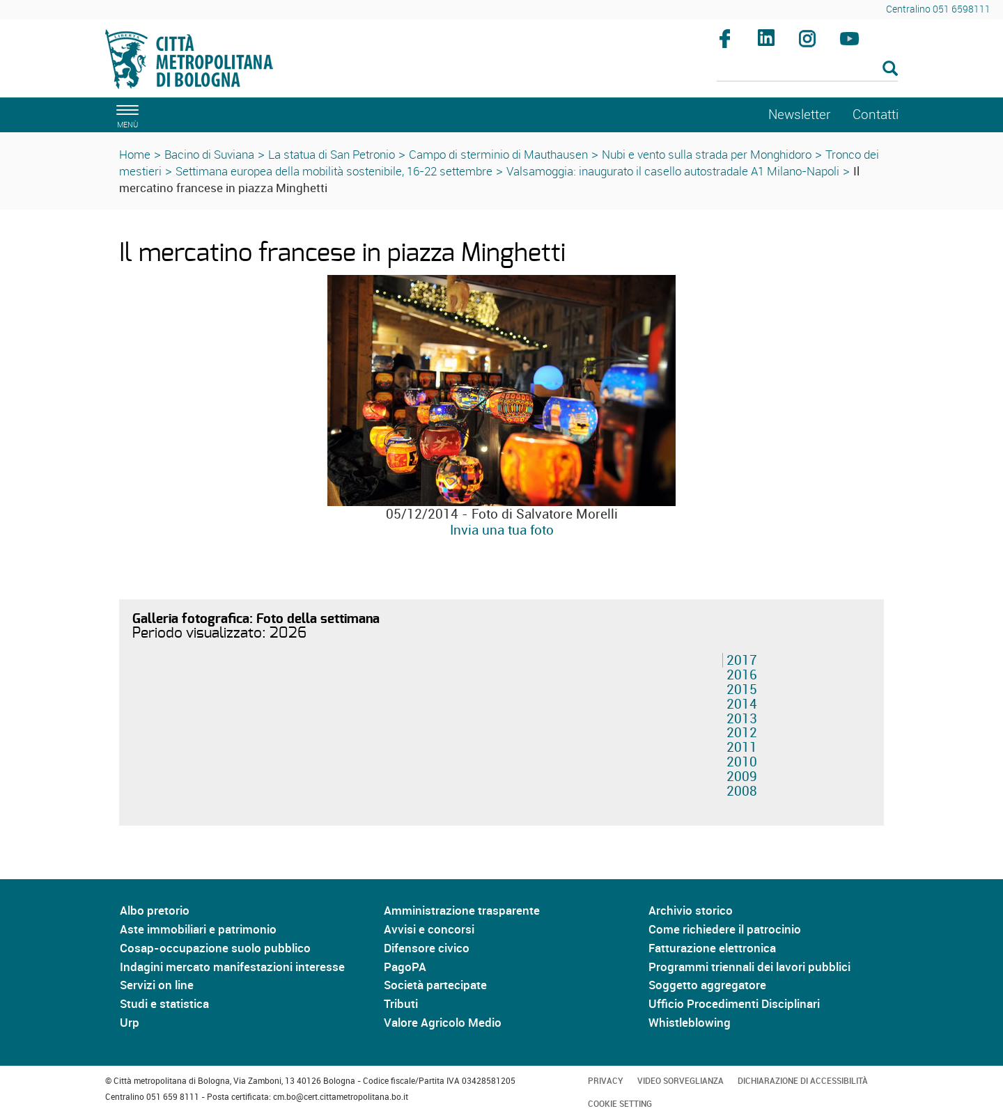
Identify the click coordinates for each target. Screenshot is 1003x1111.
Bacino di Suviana (209, 154)
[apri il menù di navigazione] (125, 114)
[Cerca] (808, 69)
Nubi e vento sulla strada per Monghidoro (706, 154)
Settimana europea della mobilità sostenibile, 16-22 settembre (334, 171)
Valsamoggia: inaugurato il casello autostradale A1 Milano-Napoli (672, 171)
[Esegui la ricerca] (890, 69)
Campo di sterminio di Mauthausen (498, 154)
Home (134, 154)
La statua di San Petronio (331, 154)
